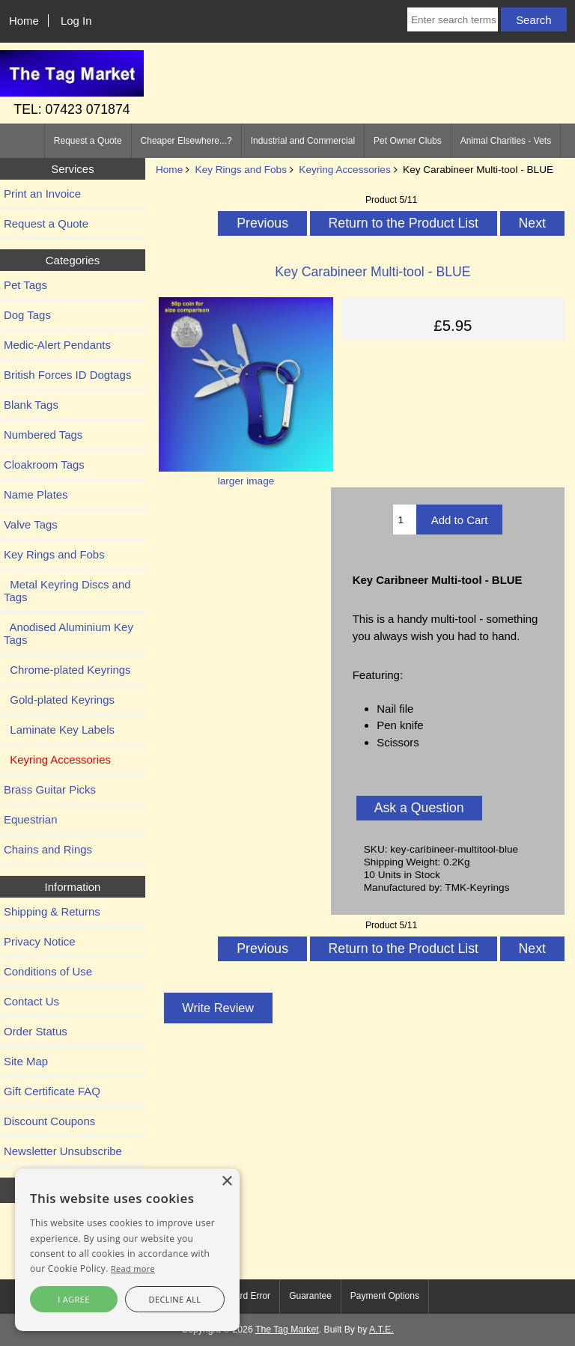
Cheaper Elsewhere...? (186, 140)
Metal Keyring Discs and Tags (67, 590)
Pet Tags (25, 284)
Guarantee (310, 1296)
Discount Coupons (49, 1121)
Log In (76, 20)
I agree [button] (74, 1299)
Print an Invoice (42, 193)
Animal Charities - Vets (505, 140)
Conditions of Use (48, 971)
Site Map (26, 1061)
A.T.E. (381, 1329)
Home (24, 20)
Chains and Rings (48, 849)
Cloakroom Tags (44, 464)
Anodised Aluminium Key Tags (68, 633)
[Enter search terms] (452, 19)
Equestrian (31, 819)
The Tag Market (287, 1329)
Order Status (35, 1031)
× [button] (226, 1181)
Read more (133, 1268)
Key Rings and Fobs (241, 169)
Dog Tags (27, 314)
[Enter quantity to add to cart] (404, 520)
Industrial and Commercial (303, 140)
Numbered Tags (43, 434)
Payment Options (384, 1296)
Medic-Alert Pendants (57, 344)
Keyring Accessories (344, 169)
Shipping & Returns (52, 911)
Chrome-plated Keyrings (67, 669)
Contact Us (31, 1001)
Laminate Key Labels (59, 729)
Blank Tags (31, 404)
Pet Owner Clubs (408, 140)
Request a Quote (88, 140)
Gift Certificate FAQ (52, 1091)
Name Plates (36, 494)
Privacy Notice (40, 941)
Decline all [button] (175, 1299)
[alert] (127, 1250)
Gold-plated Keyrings (59, 699)
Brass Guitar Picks (50, 789)
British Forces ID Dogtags (67, 374)
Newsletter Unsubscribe (63, 1151)
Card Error (249, 1296)
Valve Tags (31, 524)
